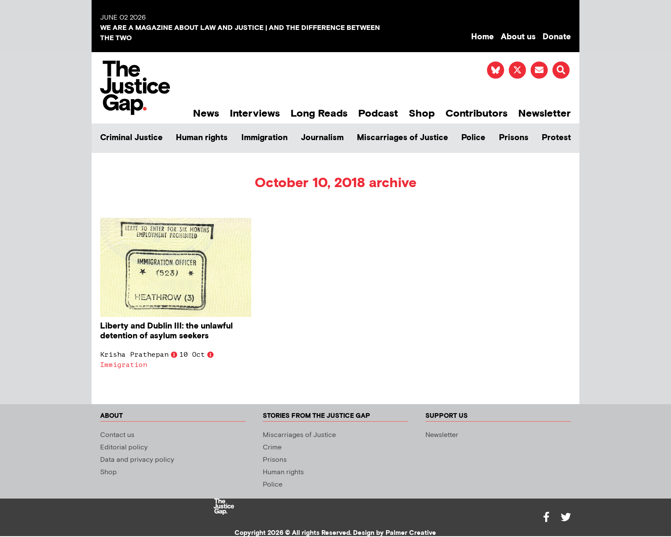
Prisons (513, 137)
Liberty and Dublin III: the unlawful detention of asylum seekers (166, 331)
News (206, 113)
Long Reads (319, 113)
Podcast (378, 113)
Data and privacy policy (137, 459)
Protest (556, 137)
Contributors (476, 113)
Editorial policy (124, 447)
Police (473, 137)
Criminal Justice (131, 137)
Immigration (264, 137)
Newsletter (544, 113)
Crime (272, 447)
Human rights (202, 137)
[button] (561, 70)
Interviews (255, 113)
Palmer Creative (411, 533)
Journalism (322, 137)
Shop (422, 113)
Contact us (117, 435)
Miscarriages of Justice (402, 137)
